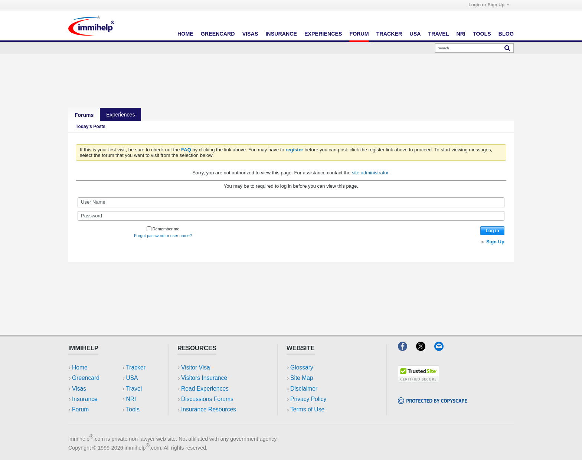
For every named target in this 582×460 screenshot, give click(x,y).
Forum (359, 34)
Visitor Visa (195, 367)
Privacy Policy (308, 399)
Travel (438, 34)
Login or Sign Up (488, 4)
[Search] (474, 48)
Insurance (281, 34)
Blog (506, 34)
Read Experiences (205, 388)
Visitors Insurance (204, 378)
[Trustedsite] (418, 380)
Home (185, 34)
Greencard (218, 34)
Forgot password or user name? (163, 235)
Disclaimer (303, 388)
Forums (84, 115)
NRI (460, 34)
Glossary (301, 367)
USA (415, 34)
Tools (482, 34)
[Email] (442, 348)
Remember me (163, 229)
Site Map (301, 378)
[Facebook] (407, 348)
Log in (492, 230)
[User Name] (291, 202)
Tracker (389, 34)
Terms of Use (307, 409)
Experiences (323, 34)
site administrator (370, 172)
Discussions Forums (207, 399)
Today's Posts (90, 126)
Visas (250, 34)
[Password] (291, 216)
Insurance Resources (208, 409)
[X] (425, 348)
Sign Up (495, 241)
